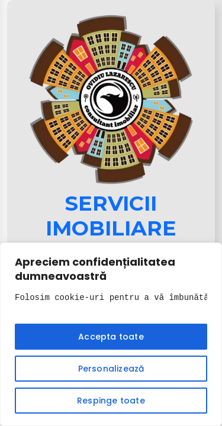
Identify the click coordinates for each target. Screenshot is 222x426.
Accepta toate (111, 337)
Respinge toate (111, 400)
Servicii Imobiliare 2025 (111, 228)
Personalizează (111, 369)
